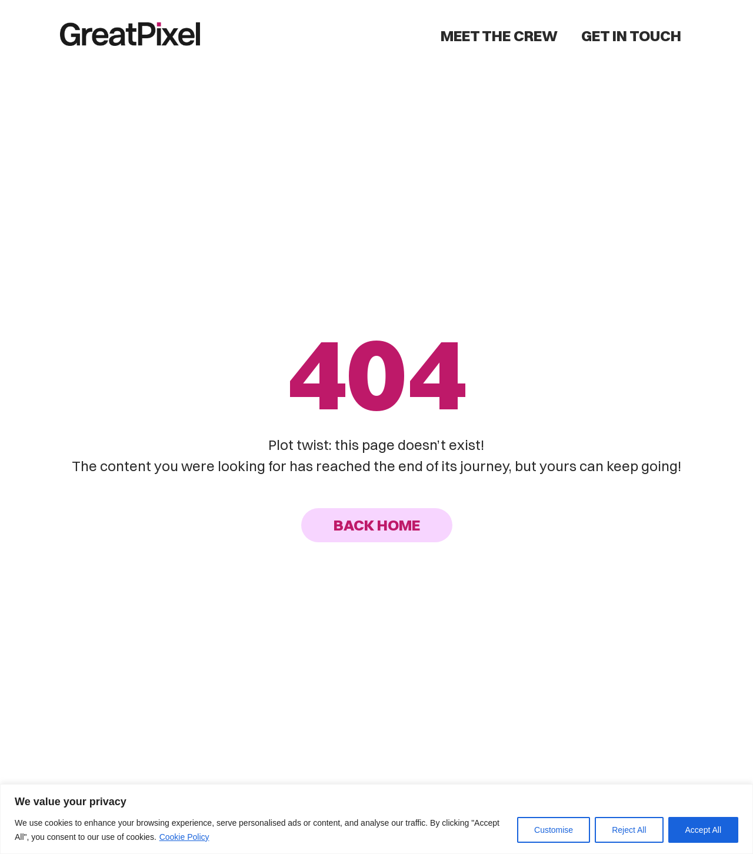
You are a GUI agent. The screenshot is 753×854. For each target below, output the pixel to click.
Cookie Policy (184, 837)
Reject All (629, 830)
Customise (553, 830)
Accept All (703, 830)
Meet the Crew (499, 35)
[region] (376, 819)
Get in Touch (631, 35)
